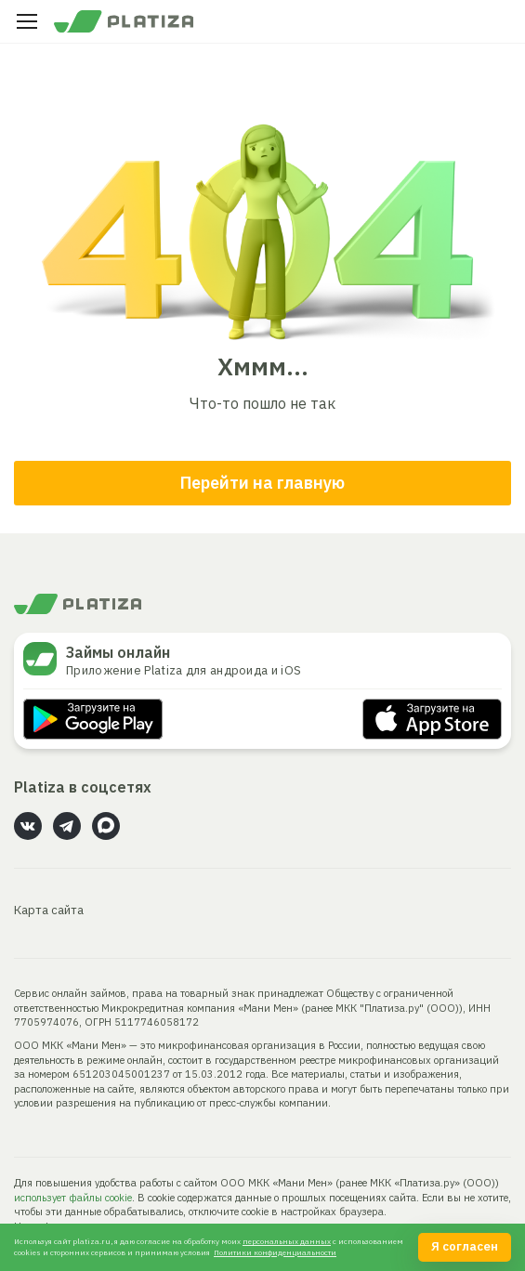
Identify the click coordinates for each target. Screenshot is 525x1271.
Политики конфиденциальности (275, 1252)
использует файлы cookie (73, 1197)
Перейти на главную (262, 482)
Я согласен (464, 1246)
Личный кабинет (498, 21)
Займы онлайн (118, 652)
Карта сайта (49, 910)
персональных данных (287, 1241)
